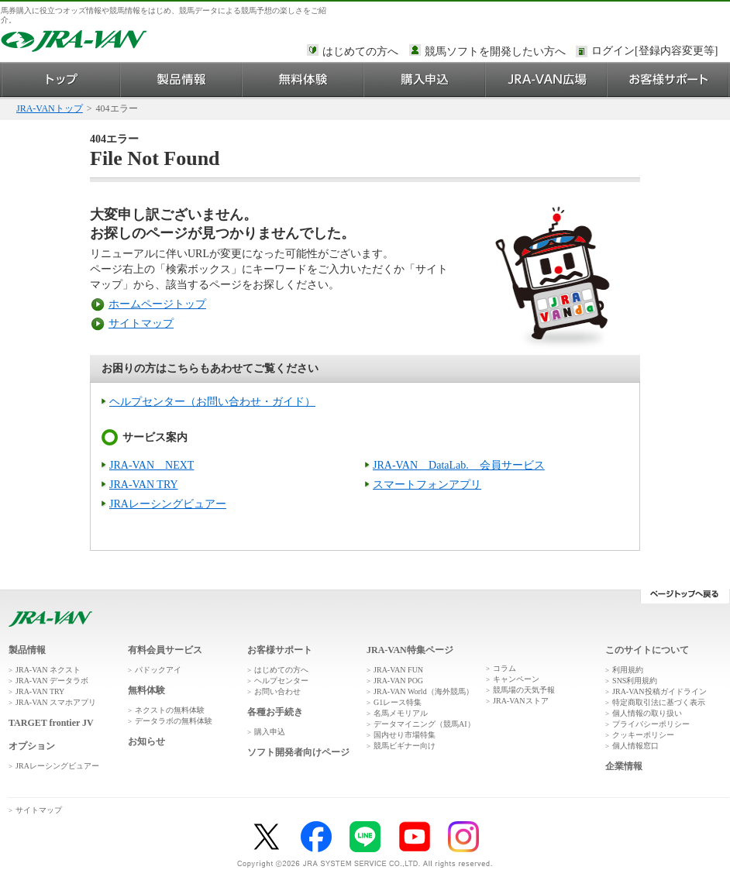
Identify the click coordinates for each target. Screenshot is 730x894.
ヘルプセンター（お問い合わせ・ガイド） (212, 401)
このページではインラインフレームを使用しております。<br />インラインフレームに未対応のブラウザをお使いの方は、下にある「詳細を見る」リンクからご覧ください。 (657, 52)
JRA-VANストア (521, 700)
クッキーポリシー (643, 735)
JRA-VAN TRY (143, 484)
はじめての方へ (360, 51)
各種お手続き (275, 712)
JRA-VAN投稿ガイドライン (659, 691)
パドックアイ (158, 669)
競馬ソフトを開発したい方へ (495, 51)
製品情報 (182, 79)
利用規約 (627, 669)
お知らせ (146, 741)
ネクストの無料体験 (170, 710)
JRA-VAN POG (398, 680)
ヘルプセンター (281, 680)
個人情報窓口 (635, 745)
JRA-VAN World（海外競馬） (423, 691)
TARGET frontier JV (51, 722)
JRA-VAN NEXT (151, 465)
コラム (504, 668)
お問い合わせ (277, 691)
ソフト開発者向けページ (298, 752)
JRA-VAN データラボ (51, 680)
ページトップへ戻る (684, 596)
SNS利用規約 (634, 680)
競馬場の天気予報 (524, 690)
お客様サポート (668, 79)
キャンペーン (516, 679)
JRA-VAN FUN (398, 669)
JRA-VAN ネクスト (48, 669)
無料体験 (303, 79)
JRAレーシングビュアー (167, 504)
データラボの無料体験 (173, 721)
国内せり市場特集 (405, 735)
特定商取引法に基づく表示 (658, 702)
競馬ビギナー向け (405, 745)
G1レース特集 (398, 702)
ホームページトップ (157, 304)
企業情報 (623, 766)
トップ (61, 79)
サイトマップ (141, 323)
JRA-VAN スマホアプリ (55, 702)
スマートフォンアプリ (427, 484)
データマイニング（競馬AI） (424, 724)
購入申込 (425, 79)
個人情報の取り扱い (647, 713)
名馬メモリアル (401, 713)
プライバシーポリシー (651, 724)
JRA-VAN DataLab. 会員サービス (459, 465)
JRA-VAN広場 (547, 79)
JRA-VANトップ (49, 108)
